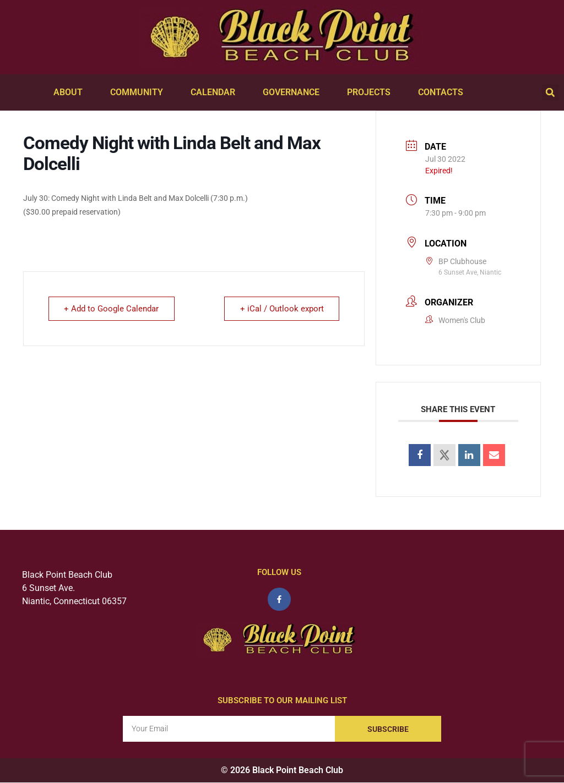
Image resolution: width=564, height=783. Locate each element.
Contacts (443, 92)
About (70, 92)
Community (139, 92)
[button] (550, 92)
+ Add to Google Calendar (111, 309)
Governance (294, 92)
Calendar (216, 92)
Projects (371, 92)
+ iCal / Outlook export (281, 309)
